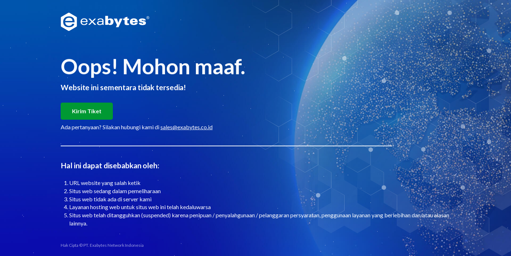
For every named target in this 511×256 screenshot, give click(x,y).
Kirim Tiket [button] (86, 111)
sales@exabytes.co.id (186, 127)
